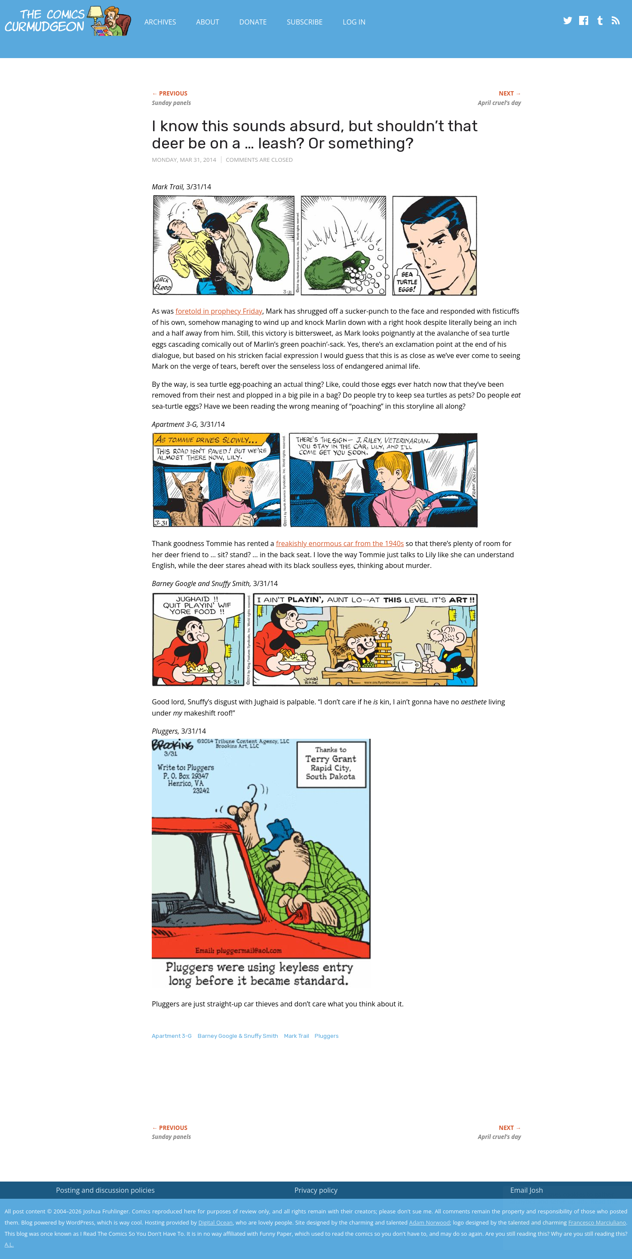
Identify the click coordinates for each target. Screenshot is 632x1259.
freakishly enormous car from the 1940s (340, 543)
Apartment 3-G (172, 1036)
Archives (160, 22)
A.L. (9, 1244)
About (207, 22)
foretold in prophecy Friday (218, 311)
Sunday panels (171, 103)
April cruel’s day (499, 103)
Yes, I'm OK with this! (559, 1226)
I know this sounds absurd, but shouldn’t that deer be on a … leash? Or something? (315, 134)
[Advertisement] (308, 1091)
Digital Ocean (216, 1222)
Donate (253, 22)
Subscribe (304, 22)
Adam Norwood (429, 1222)
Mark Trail (296, 1036)
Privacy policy (316, 1190)
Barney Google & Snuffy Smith (238, 1036)
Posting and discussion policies (105, 1190)
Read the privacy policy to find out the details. (555, 1205)
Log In (354, 22)
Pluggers (327, 1036)
